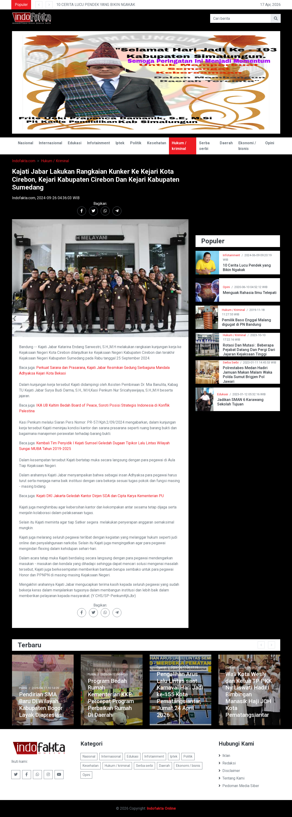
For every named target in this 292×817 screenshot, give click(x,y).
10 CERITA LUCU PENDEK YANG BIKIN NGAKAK (95, 4)
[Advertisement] (238, 201)
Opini (269, 143)
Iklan (224, 755)
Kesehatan (156, 143)
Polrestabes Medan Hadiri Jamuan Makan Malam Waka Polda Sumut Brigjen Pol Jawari (247, 375)
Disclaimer (229, 770)
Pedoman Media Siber (239, 786)
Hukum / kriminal (179, 146)
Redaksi (227, 763)
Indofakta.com (23, 161)
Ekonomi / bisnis (247, 146)
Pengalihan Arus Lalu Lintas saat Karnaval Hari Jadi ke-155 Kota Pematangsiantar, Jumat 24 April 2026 (180, 694)
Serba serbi (204, 146)
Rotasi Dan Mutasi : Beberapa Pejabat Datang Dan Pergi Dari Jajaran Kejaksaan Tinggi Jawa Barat (249, 349)
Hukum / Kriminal (55, 161)
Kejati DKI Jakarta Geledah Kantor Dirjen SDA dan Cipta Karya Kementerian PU (100, 496)
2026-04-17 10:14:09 (45, 688)
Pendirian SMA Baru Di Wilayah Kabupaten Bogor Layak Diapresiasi (41, 704)
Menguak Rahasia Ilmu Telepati (249, 292)
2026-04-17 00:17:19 (184, 667)
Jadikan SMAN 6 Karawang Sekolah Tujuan (240, 401)
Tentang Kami (231, 778)
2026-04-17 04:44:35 (114, 674)
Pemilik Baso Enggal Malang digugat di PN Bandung (246, 322)
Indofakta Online (161, 808)
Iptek (120, 143)
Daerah (226, 143)
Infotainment (98, 143)
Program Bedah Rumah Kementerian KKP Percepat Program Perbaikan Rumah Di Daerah (111, 698)
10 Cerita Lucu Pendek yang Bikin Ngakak (247, 267)
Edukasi (74, 143)
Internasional (50, 143)
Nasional (25, 143)
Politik (135, 143)
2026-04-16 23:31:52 (253, 667)
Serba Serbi (231, 362)
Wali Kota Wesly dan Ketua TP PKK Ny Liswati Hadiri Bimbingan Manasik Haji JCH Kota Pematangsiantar (248, 694)
